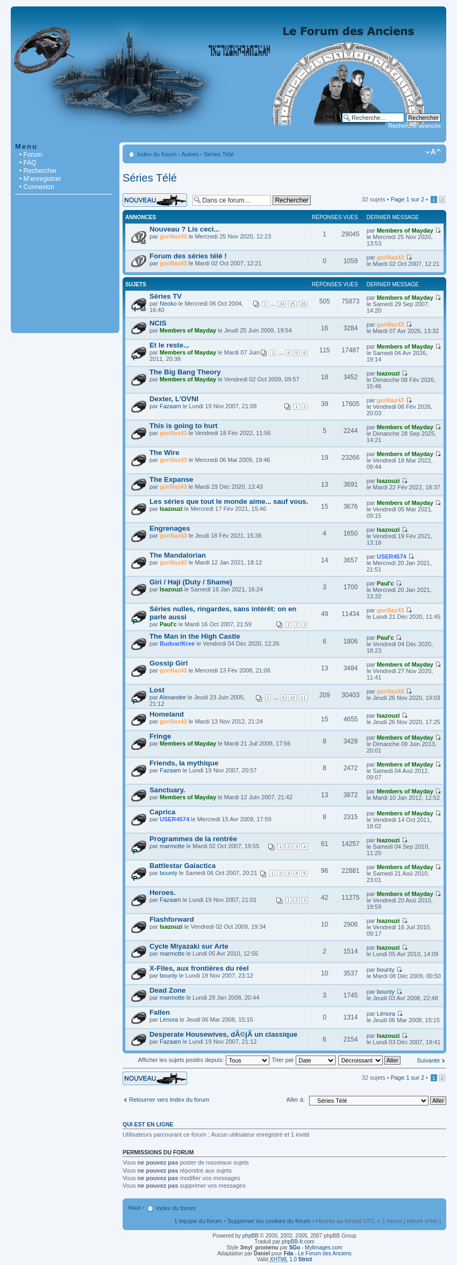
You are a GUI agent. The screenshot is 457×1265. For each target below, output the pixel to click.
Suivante (428, 1060)
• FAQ (28, 163)
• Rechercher (38, 171)
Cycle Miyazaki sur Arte (188, 946)
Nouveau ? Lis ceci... (184, 229)
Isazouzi (388, 373)
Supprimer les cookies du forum (269, 1221)
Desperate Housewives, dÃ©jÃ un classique (223, 1034)
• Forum (30, 154)
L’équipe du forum (198, 1221)
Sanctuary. (167, 790)
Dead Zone (167, 990)
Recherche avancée (414, 125)
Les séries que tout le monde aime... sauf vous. (228, 501)
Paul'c (385, 583)
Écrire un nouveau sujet (155, 200)
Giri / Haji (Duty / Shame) (190, 582)
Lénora (169, 1019)
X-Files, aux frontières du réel (199, 968)
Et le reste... (169, 345)
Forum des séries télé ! (188, 256)
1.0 (291, 1259)
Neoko (168, 303)
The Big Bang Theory (185, 372)
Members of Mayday (405, 230)
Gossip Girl (168, 663)
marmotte (172, 846)
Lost (157, 690)
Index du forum (156, 154)
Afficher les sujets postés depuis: (203, 1060)
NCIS (158, 323)
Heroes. (162, 892)
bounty (168, 873)
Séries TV (165, 296)
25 (292, 304)
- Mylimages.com (315, 1247)
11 (303, 697)
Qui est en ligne (148, 1124)
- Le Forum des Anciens (318, 1253)
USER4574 (391, 556)
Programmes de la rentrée (193, 839)
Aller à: (296, 1099)
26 (303, 304)
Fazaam (170, 406)
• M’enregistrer (40, 179)
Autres (190, 154)
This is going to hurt (183, 426)
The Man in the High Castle (194, 636)
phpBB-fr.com (298, 1242)
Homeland (166, 714)
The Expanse (171, 479)
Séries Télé (218, 154)
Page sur (407, 199)
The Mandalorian (177, 555)
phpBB (250, 1236)
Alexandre (172, 697)
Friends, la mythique (183, 763)
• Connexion (36, 187)
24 (281, 304)
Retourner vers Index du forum (169, 1099)
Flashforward (171, 919)
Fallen (159, 1012)
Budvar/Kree (177, 643)
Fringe (160, 736)
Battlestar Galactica (182, 866)
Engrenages (169, 528)
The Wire (164, 453)
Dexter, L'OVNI (173, 399)
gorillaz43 (173, 236)
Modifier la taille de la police (433, 152)
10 (292, 697)
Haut (134, 1207)
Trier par (303, 1060)
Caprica (162, 812)
